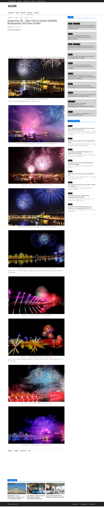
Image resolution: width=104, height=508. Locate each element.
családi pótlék (26, 1)
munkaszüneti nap (41, 1)
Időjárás (33, 1)
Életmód (36, 13)
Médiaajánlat (84, 504)
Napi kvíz (19, 1)
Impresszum (75, 504)
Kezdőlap (11, 13)
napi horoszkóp (12, 1)
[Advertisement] (36, 43)
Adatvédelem (92, 504)
